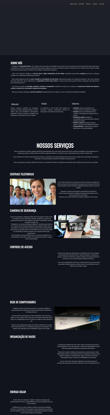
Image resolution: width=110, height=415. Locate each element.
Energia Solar (43, 398)
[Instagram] (84, 387)
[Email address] (79, 393)
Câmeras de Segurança (46, 390)
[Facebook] (74, 387)
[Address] (85, 398)
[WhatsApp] (93, 387)
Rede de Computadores (46, 394)
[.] (6, 4)
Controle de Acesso (45, 392)
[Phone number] (76, 390)
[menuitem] (73, 4)
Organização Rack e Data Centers (49, 396)
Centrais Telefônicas (45, 388)
